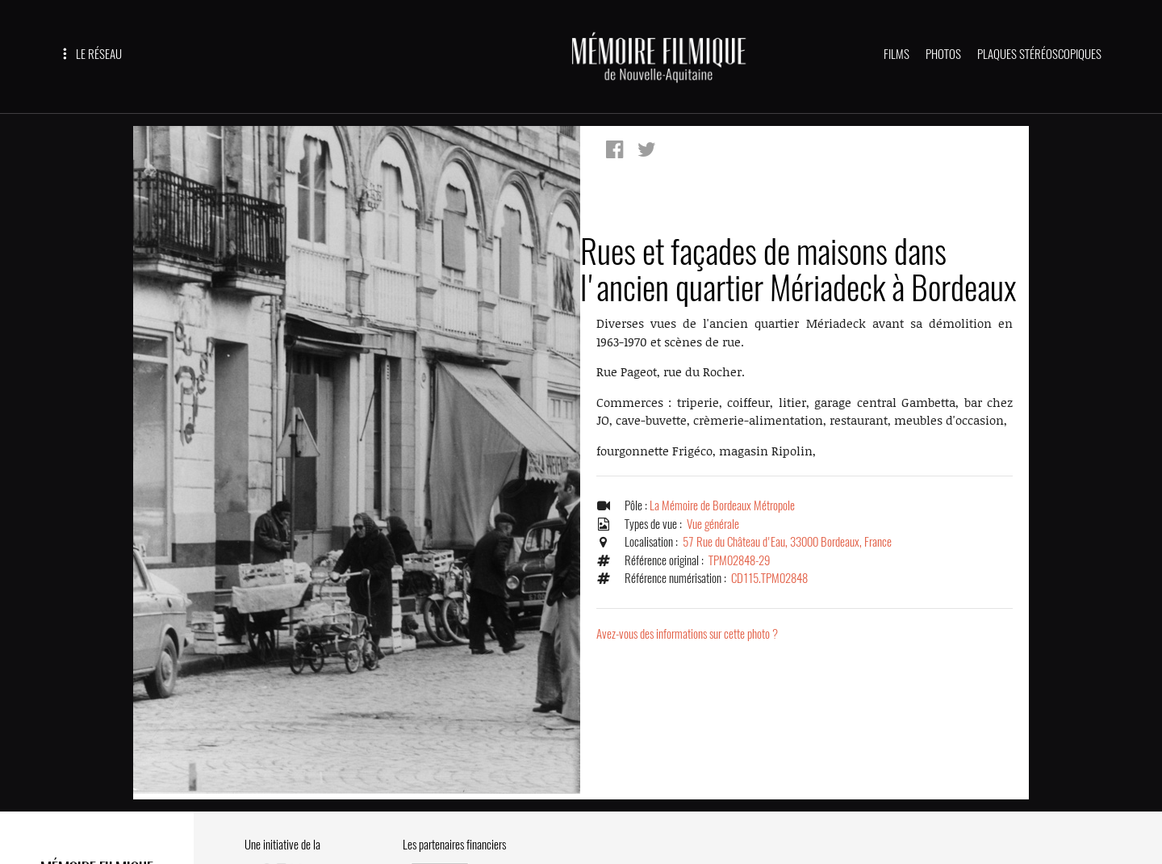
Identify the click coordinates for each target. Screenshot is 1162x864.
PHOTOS (943, 54)
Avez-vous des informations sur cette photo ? (687, 634)
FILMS (896, 54)
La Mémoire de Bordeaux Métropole (722, 505)
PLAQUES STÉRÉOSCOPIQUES (1039, 54)
